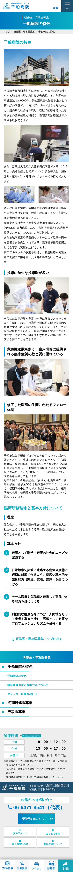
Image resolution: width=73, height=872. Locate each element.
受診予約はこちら (33, 818)
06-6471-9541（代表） (36, 807)
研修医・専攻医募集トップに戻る (36, 639)
